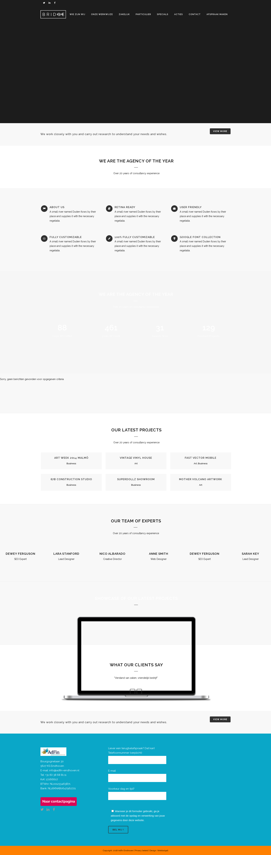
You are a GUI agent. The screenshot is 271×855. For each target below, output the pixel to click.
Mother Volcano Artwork (200, 479)
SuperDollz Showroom (136, 479)
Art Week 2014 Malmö (71, 457)
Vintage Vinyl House (136, 457)
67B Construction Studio (71, 479)
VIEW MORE (220, 131)
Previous (132, 691)
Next (139, 691)
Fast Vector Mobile (200, 457)
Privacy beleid (141, 850)
